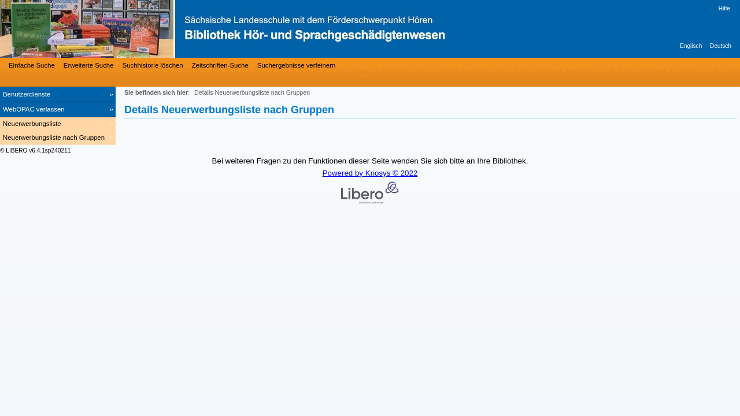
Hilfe (724, 8)
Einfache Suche (32, 65)
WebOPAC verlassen (34, 109)
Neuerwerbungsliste (32, 123)
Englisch (691, 46)
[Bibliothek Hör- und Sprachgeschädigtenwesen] (173, 29)
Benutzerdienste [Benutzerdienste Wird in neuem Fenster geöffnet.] (26, 94)
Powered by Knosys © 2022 (370, 173)
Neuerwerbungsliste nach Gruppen (54, 137)
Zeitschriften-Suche (220, 65)
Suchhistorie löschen (153, 65)
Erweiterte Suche (89, 65)
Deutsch (720, 46)
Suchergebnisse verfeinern (296, 65)
